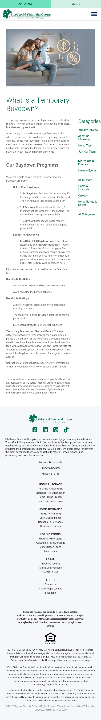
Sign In (75, 3)
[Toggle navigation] (94, 14)
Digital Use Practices (50, 567)
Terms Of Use (50, 572)
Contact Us (50, 584)
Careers (83, 195)
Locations (50, 592)
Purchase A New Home (50, 488)
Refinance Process (50, 526)
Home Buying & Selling (87, 203)
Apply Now (25, 3)
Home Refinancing (51, 513)
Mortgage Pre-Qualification (50, 492)
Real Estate (85, 180)
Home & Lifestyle (83, 187)
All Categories (86, 214)
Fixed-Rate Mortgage (50, 538)
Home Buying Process (51, 497)
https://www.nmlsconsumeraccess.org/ (71, 660)
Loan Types (50, 551)
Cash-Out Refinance (50, 517)
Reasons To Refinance (50, 522)
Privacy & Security (50, 468)
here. (62, 263)
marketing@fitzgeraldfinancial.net (50, 684)
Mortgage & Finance (86, 162)
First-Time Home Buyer (50, 501)
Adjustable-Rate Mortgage (50, 542)
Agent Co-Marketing (84, 137)
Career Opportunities (50, 588)
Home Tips (85, 145)
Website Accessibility (50, 462)
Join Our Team (87, 151)
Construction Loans (50, 547)
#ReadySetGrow (88, 130)
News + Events (87, 170)
